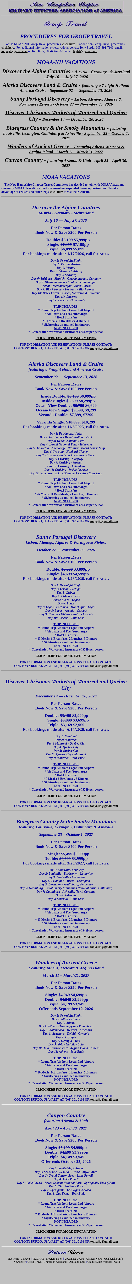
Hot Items (13, 1258)
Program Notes (54, 1258)
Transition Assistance (56, 1261)
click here (68, 44)
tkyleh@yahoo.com (85, 51)
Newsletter (19, 1261)
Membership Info (113, 1258)
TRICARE (38, 1258)
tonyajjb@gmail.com (14, 51)
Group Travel (35, 1261)
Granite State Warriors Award (103, 1261)
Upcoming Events (74, 1258)
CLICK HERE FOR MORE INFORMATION (66, 338)
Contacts (25, 1258)
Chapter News (94, 1258)
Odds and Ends (77, 1261)
